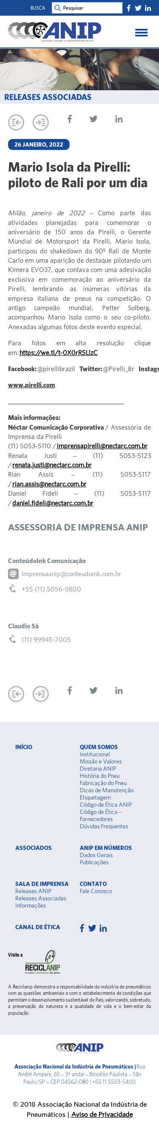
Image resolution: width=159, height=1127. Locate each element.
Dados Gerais (96, 855)
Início (23, 747)
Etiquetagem (95, 797)
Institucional (95, 754)
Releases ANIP (33, 891)
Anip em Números (106, 847)
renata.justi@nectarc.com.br (52, 465)
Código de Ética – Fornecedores (101, 815)
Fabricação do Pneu (103, 783)
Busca (38, 8)
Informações (30, 905)
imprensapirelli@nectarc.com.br (102, 446)
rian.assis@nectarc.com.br (49, 484)
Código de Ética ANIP (106, 804)
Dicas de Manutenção (107, 790)
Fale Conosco (96, 891)
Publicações (94, 862)
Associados (33, 847)
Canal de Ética (37, 927)
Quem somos (99, 747)
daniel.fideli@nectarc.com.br (52, 503)
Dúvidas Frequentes (104, 826)
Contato (93, 883)
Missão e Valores (101, 761)
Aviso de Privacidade (102, 1114)
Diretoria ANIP (98, 768)
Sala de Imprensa (42, 883)
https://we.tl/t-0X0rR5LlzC (59, 352)
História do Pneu (100, 775)
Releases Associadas (40, 898)
